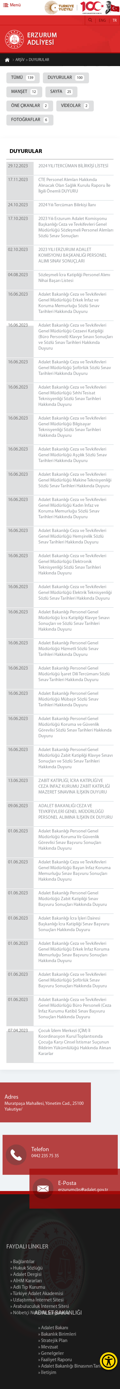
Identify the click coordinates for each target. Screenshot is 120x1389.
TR (114, 21)
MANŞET (24, 92)
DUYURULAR (66, 78)
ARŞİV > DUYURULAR (30, 60)
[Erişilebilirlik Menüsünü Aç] (108, 1361)
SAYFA (61, 92)
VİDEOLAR (75, 106)
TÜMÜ (23, 78)
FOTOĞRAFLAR (30, 120)
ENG (102, 21)
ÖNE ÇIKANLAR (29, 106)
